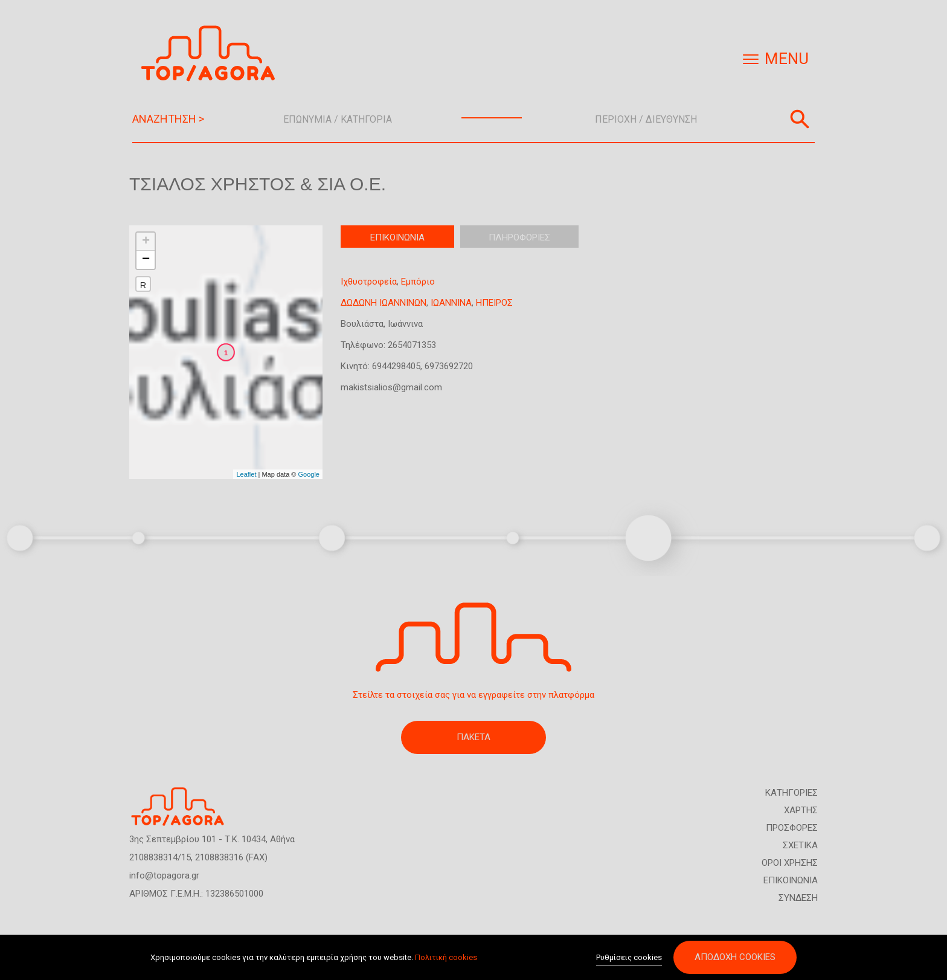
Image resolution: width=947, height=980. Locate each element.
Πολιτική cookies (446, 957)
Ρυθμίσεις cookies (629, 957)
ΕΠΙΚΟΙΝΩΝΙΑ (790, 880)
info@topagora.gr (164, 875)
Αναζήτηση (800, 119)
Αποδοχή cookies (735, 957)
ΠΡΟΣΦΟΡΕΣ (792, 827)
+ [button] (146, 242)
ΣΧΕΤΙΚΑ (800, 845)
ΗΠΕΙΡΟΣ (494, 302)
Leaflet (246, 474)
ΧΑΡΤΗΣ (801, 810)
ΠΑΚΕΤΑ (473, 737)
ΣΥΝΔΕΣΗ (798, 897)
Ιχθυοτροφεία (369, 281)
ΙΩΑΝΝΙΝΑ (451, 302)
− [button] (146, 260)
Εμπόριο (418, 281)
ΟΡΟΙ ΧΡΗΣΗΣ (790, 862)
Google (308, 474)
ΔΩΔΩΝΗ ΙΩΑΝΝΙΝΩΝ (383, 302)
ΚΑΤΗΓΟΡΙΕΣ (791, 792)
